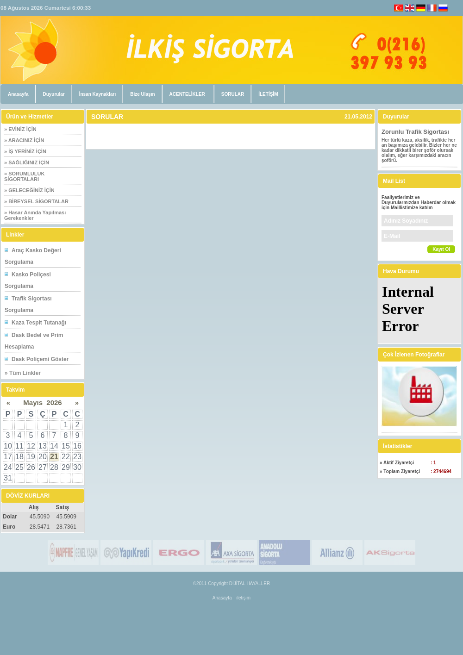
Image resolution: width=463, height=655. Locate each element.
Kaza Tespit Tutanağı (39, 322)
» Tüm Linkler (23, 373)
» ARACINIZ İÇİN (24, 140)
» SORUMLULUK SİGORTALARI (24, 176)
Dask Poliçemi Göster (40, 359)
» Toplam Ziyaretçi (400, 471)
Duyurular (53, 94)
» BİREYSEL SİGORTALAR (36, 201)
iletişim (244, 597)
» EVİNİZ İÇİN (20, 129)
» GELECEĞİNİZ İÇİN (29, 190)
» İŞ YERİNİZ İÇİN (25, 151)
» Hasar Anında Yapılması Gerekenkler (35, 215)
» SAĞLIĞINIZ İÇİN (26, 162)
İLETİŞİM (268, 94)
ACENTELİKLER (187, 94)
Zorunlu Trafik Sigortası (415, 131)
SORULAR (232, 94)
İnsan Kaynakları (97, 94)
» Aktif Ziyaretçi (397, 462)
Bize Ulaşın (142, 94)
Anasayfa (18, 94)
